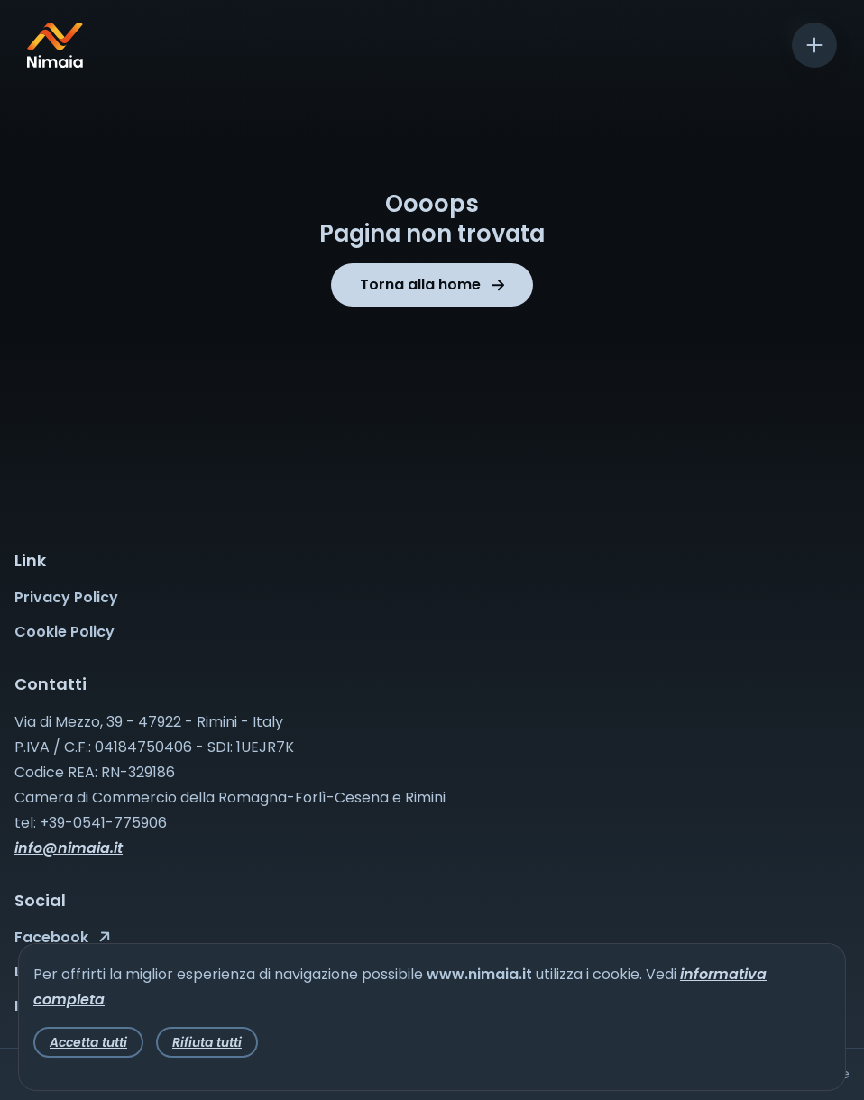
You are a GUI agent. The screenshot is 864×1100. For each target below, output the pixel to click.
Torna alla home (432, 284)
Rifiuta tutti (207, 1042)
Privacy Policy (66, 597)
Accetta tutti (88, 1042)
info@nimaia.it (68, 848)
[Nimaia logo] (55, 62)
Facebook (62, 937)
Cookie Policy (64, 631)
